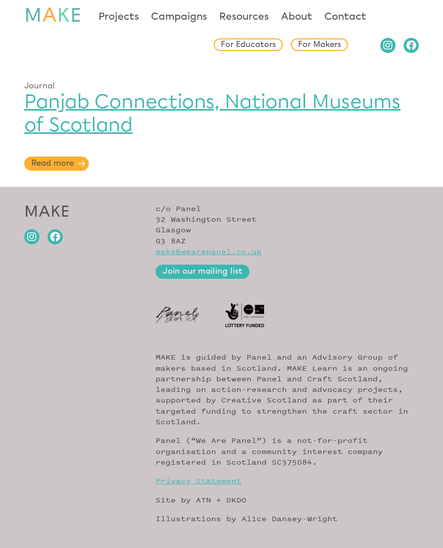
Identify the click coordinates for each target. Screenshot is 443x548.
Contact (345, 16)
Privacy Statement (198, 480)
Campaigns (179, 16)
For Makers (319, 44)
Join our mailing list (202, 271)
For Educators (248, 44)
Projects (119, 16)
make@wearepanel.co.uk (209, 251)
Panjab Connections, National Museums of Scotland (212, 113)
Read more (52, 163)
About (296, 16)
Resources (244, 16)
